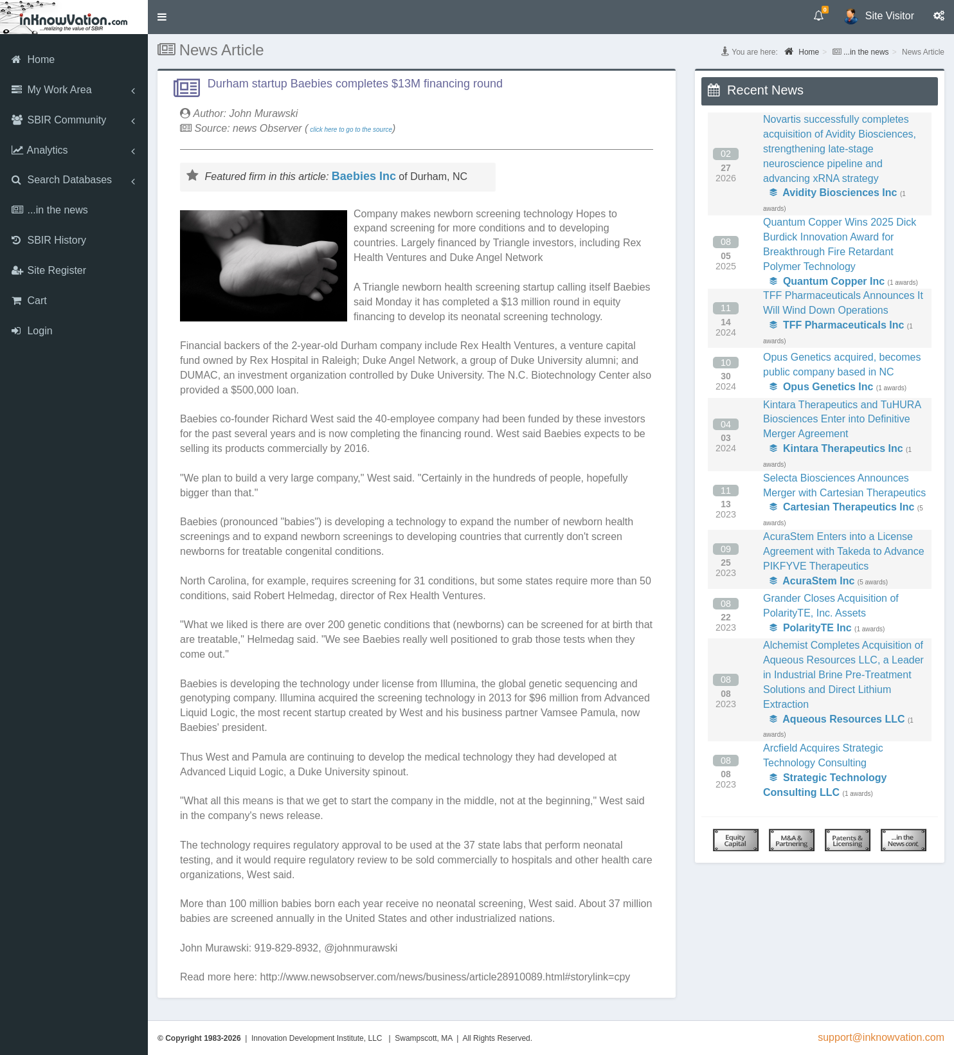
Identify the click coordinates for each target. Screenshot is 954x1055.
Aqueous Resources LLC (837, 719)
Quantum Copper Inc (827, 281)
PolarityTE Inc (811, 627)
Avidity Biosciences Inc (833, 192)
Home (801, 51)
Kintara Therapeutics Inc (836, 448)
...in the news (866, 52)
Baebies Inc (364, 176)
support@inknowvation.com (881, 1037)
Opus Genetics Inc (821, 386)
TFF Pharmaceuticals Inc (837, 325)
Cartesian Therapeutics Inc (842, 506)
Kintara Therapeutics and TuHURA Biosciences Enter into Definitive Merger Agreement (842, 419)
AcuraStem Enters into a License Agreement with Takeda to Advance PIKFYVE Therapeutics (843, 551)
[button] (162, 17)
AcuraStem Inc (812, 580)
